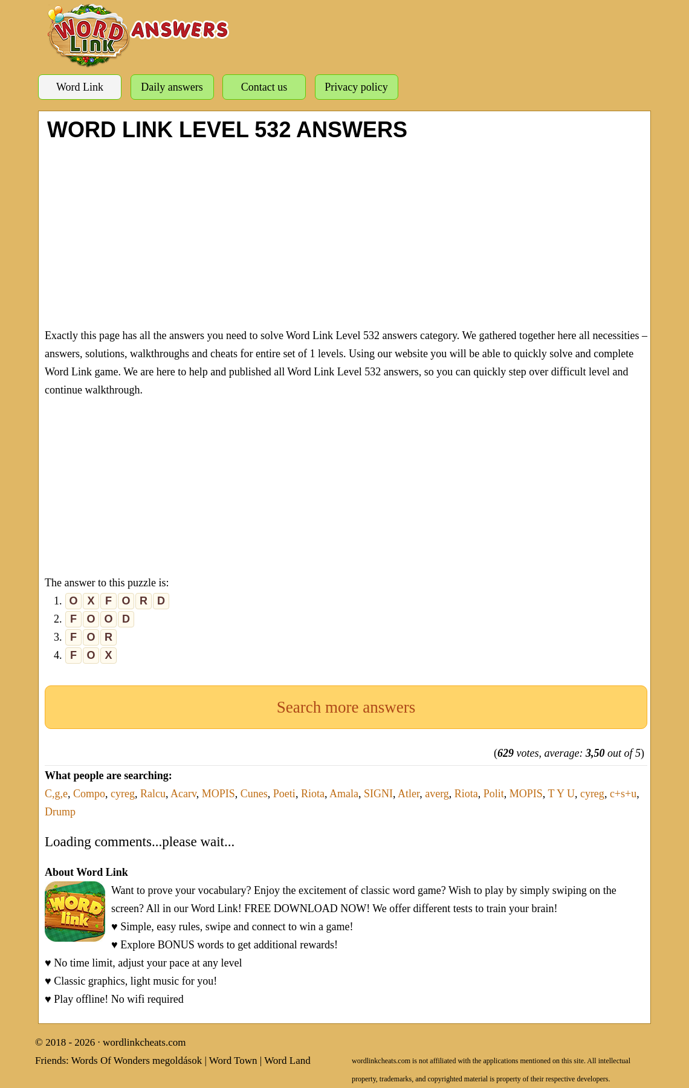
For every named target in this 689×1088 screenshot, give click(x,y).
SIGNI (378, 794)
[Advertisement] (346, 232)
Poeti (284, 794)
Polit (494, 794)
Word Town (233, 1060)
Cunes (254, 794)
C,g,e (56, 794)
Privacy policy (356, 87)
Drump (60, 812)
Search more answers (346, 707)
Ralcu (153, 794)
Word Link (79, 87)
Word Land (287, 1060)
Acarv (183, 794)
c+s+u (623, 794)
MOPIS (218, 794)
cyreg (123, 794)
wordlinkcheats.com (144, 1042)
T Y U (561, 794)
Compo (89, 794)
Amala (343, 794)
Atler (408, 794)
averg (437, 794)
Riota (313, 794)
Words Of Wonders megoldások (136, 1060)
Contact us (264, 87)
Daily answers (171, 87)
